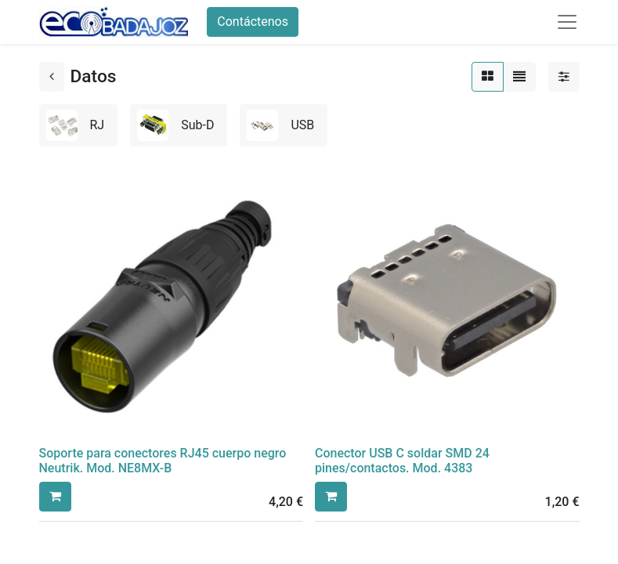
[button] (55, 497)
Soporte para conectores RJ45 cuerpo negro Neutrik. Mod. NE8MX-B (163, 460)
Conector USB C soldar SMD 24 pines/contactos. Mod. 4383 (402, 460)
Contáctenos (252, 21)
